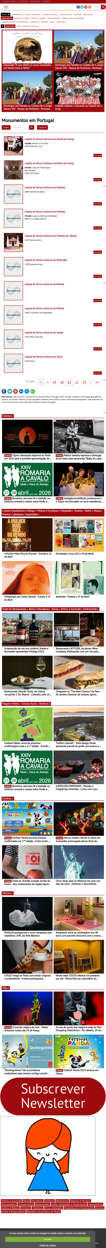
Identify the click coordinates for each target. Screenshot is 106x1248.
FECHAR (47, 1239)
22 (77, 382)
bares (52, 21)
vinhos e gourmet (50, 14)
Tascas (55, 609)
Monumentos (9, 1204)
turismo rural (66, 14)
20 (62, 382)
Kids (5, 987)
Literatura (19, 514)
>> (97, 382)
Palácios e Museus (80, 1200)
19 (54, 382)
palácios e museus (21, 18)
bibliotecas (88, 14)
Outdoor (7, 798)
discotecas (61, 21)
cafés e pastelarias (33, 14)
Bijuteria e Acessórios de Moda (43, 1211)
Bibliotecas (62, 1200)
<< (41, 382)
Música (7, 514)
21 (69, 382)
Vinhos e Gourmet (71, 609)
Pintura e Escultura (48, 510)
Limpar (6, 127)
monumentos (7, 18)
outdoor (78, 14)
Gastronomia (91, 609)
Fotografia (66, 510)
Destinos (44, 703)
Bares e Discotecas (40, 609)
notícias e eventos (30, 26)
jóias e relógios (54, 18)
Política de (48, 1245)
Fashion (7, 893)
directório (10, 26)
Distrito (42, 127)
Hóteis (16, 703)
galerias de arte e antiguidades (15, 21)
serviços (44, 21)
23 (84, 382)
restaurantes (17, 14)
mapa (19, 26)
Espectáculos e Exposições (79, 1208)
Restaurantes (20, 609)
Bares (26, 1200)
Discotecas (37, 1200)
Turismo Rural (29, 703)
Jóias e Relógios (53, 1208)
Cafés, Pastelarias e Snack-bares (69, 1204)
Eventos (7, 415)
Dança (98, 510)
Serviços (25, 1208)
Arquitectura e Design (24, 510)
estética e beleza (38, 18)
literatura (34, 21)
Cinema (79, 510)
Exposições (32, 514)
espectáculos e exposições (73, 18)
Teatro (89, 510)
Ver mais (97, 155)
